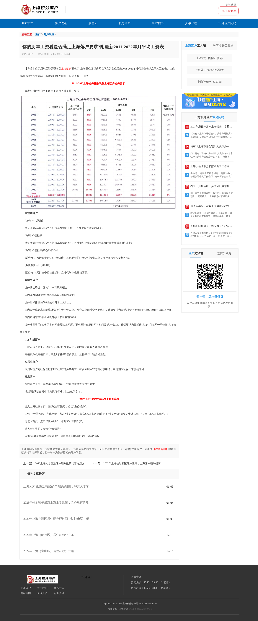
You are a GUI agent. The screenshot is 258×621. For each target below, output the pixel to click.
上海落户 (25, 588)
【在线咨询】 (160, 449)
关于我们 (42, 588)
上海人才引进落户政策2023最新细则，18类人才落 (56, 486)
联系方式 (59, 588)
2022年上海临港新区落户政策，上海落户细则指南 (132, 463)
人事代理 (191, 23)
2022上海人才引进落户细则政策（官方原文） (61, 463)
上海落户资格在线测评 (209, 70)
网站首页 (28, 23)
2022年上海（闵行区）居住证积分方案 (48, 534)
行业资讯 (59, 593)
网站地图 (25, 593)
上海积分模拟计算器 (209, 58)
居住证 (92, 23)
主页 (37, 34)
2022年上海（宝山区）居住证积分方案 (48, 551)
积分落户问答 (227, 23)
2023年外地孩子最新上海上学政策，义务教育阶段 (56, 502)
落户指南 (158, 23)
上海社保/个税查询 (209, 81)
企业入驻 (42, 593)
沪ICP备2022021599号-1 (140, 609)
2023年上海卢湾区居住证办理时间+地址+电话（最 (56, 518)
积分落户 (124, 23)
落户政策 (61, 23)
